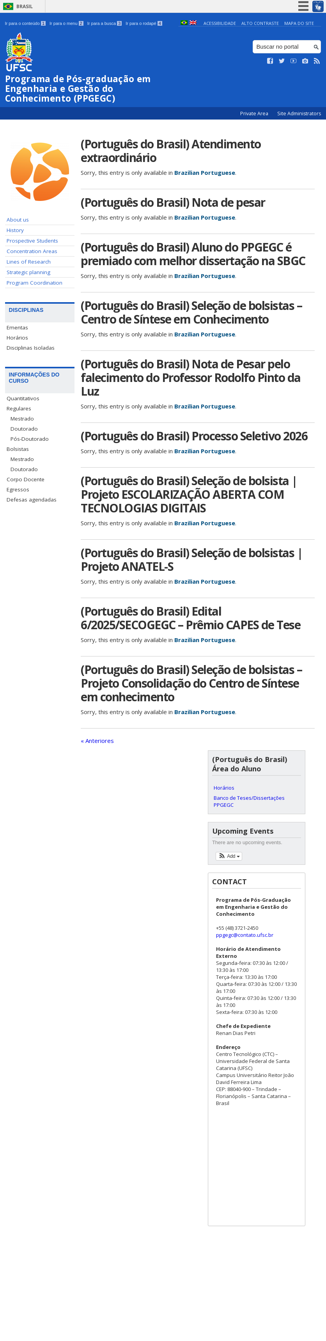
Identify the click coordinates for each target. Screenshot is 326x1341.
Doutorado (24, 428)
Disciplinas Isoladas (31, 347)
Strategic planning (28, 272)
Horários (17, 337)
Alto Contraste (260, 23)
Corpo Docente (25, 479)
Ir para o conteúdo (25, 23)
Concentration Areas (32, 251)
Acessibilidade (220, 23)
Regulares (19, 408)
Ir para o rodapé (144, 23)
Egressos (18, 489)
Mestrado (22, 418)
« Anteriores (97, 740)
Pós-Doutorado (30, 438)
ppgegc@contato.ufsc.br (244, 934)
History (15, 230)
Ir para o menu (66, 23)
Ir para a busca (104, 23)
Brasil (24, 6)
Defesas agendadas (32, 499)
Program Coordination (34, 282)
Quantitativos (23, 398)
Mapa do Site (299, 23)
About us (18, 219)
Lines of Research (29, 261)
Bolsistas (18, 448)
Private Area (254, 113)
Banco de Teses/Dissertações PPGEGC (249, 801)
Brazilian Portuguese (204, 172)
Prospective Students (32, 240)
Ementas (17, 327)
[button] (229, 856)
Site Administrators (299, 113)
